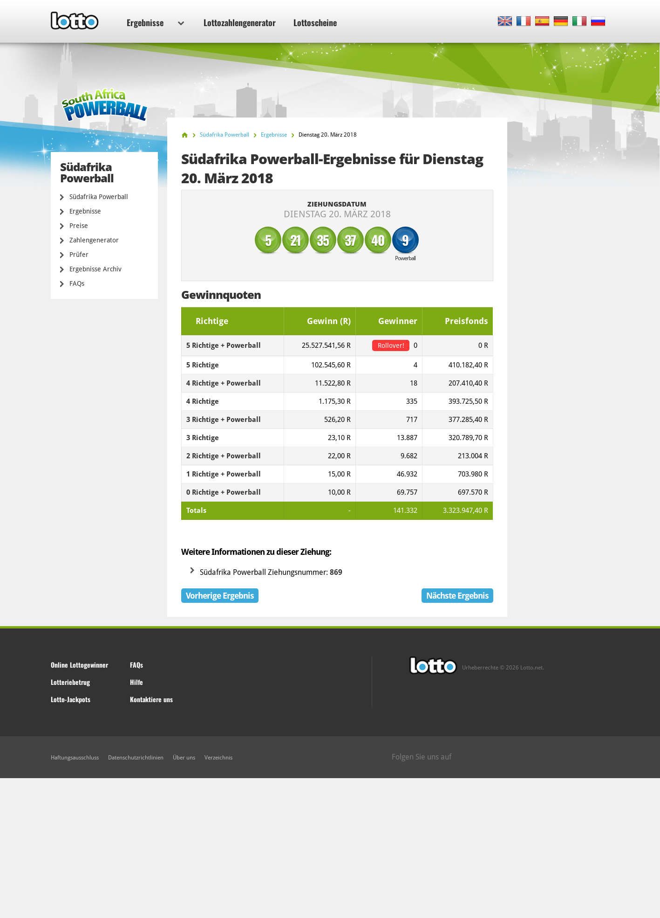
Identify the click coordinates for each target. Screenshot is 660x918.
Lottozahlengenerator (240, 22)
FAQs (76, 283)
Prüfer (78, 254)
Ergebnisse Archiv (95, 269)
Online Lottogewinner (79, 665)
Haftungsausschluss (75, 757)
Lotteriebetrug (70, 682)
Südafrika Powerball (98, 196)
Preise (78, 225)
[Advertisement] (330, 848)
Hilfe (136, 682)
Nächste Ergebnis (457, 595)
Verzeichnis (218, 757)
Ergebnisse (155, 22)
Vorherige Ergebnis (220, 595)
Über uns (184, 757)
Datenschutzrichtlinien (135, 757)
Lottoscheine (315, 22)
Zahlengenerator (94, 240)
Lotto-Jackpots (70, 699)
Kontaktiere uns (151, 699)
